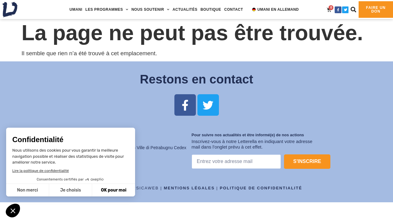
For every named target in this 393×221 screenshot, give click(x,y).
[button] (353, 9)
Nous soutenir (150, 10)
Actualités (185, 9)
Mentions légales (189, 188)
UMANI (75, 9)
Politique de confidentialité (261, 188)
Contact (233, 9)
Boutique (210, 9)
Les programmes (106, 10)
